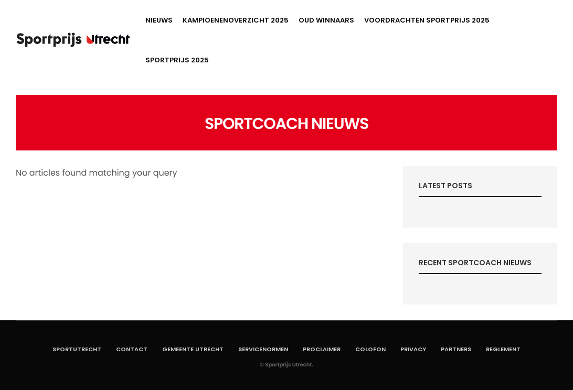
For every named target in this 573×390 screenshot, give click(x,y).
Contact (131, 349)
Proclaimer (322, 349)
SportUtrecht (76, 349)
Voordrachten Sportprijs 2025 (427, 20)
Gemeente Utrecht (193, 349)
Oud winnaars (326, 20)
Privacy (413, 349)
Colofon (370, 349)
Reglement (503, 349)
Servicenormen (263, 349)
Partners (456, 349)
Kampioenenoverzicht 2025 (236, 20)
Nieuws (159, 20)
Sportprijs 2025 (177, 60)
